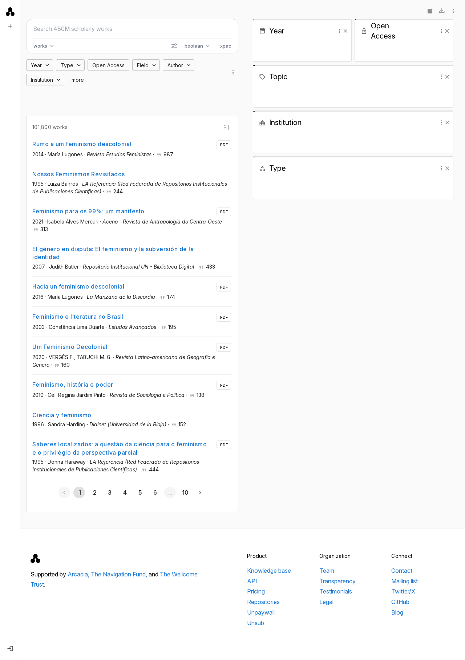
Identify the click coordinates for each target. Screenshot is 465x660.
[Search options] (174, 46)
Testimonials (335, 591)
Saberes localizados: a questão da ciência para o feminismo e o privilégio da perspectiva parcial (119, 448)
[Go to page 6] (155, 492)
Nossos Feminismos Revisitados (78, 174)
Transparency (337, 581)
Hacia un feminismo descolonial (78, 286)
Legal (326, 601)
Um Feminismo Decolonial (70, 346)
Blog (397, 612)
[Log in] (10, 648)
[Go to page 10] (185, 492)
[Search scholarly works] (132, 28)
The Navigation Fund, (120, 574)
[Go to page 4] (124, 492)
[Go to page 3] (110, 492)
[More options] (453, 11)
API (252, 581)
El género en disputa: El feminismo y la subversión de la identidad (113, 253)
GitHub (400, 601)
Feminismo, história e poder (72, 384)
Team (326, 570)
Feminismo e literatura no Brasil (78, 316)
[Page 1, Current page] (79, 492)
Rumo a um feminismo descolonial (82, 144)
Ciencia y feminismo (62, 415)
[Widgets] (430, 11)
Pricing (256, 591)
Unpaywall (261, 612)
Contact (401, 570)
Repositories (263, 601)
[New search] (10, 26)
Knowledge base (269, 570)
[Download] (442, 11)
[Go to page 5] (140, 492)
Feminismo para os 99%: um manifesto (88, 211)
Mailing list (404, 581)
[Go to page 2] (94, 492)
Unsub (255, 623)
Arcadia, (79, 574)
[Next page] (200, 492)
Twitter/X (403, 591)
